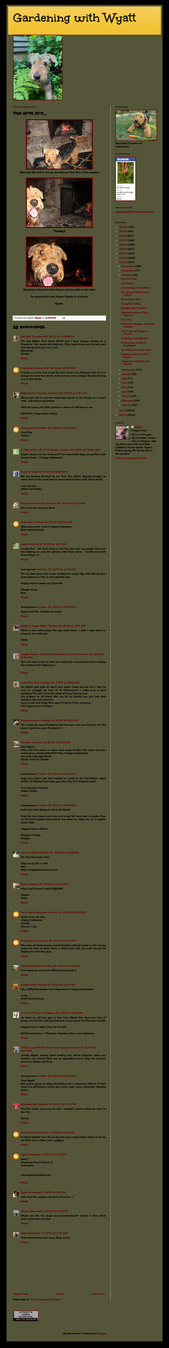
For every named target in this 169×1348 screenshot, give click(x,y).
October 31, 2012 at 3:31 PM (60, 965)
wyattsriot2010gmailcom (134, 211)
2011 (122, 410)
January (127, 405)
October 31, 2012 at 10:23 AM (59, 852)
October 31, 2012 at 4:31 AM (47, 544)
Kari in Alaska (29, 852)
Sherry (25, 1211)
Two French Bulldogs (33, 912)
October (127, 275)
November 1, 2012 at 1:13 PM (47, 1154)
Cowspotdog (29, 940)
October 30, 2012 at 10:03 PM (53, 336)
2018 (123, 235)
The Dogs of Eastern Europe (134, 332)
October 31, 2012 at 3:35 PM (56, 984)
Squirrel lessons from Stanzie (134, 314)
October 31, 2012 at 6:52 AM (59, 682)
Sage (24, 1233)
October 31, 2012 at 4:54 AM (56, 569)
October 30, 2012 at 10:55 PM (54, 368)
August (126, 374)
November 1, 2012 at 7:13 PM (49, 1211)
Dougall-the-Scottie (33, 503)
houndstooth (29, 1104)
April (125, 391)
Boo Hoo (126, 319)
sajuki (24, 1154)
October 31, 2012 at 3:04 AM (52, 522)
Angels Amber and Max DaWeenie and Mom (49, 654)
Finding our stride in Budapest (133, 344)
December (128, 266)
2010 (123, 415)
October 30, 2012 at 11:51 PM (67, 393)
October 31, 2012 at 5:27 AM (56, 607)
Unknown (26, 368)
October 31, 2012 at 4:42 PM (64, 1013)
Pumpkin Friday (130, 303)
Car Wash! (127, 283)
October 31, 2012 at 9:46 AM (56, 805)
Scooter (26, 742)
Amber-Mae (28, 984)
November (128, 270)
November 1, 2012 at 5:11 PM (47, 1192)
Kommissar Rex (131, 299)
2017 (123, 240)
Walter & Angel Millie (34, 626)
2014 (123, 253)
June (125, 382)
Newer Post (21, 1294)
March (126, 396)
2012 (123, 262)
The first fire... (129, 278)
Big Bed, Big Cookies (134, 308)
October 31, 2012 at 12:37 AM (56, 428)
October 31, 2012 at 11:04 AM (47, 884)
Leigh (24, 544)
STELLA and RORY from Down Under (44, 1047)
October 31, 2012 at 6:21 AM (66, 626)
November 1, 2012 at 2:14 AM (56, 1132)
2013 (123, 258)
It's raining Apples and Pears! (135, 293)
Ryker (24, 1192)
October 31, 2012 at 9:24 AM (51, 742)
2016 (123, 244)
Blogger (101, 1333)
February (127, 400)
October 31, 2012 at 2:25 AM (47, 471)
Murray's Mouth (31, 965)
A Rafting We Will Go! (134, 338)
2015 (123, 249)
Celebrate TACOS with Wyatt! (135, 362)
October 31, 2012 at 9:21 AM (59, 720)
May (125, 387)
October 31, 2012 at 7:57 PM (57, 1104)
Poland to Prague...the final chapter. (137, 325)
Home (59, 1294)
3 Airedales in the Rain (135, 287)
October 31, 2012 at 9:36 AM (56, 773)
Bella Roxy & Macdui (33, 393)
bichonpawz (28, 1132)
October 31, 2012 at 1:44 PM (56, 940)
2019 (123, 231)
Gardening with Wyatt (74, 17)
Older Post (98, 1294)
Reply (24, 358)
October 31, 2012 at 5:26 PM (56, 1075)
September (129, 369)
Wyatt (138, 427)
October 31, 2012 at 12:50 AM (79, 449)
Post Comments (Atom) (45, 1299)
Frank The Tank (30, 682)
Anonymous (28, 428)
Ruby (24, 884)
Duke (24, 471)
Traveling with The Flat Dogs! (134, 355)
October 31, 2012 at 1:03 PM (66, 912)
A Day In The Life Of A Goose (39, 449)
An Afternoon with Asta (136, 349)
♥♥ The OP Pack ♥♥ (32, 1013)
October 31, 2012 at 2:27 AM (65, 503)
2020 (124, 227)
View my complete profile (131, 458)
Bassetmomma (30, 720)
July (124, 378)
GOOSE (26, 336)
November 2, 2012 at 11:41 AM (47, 1233)
